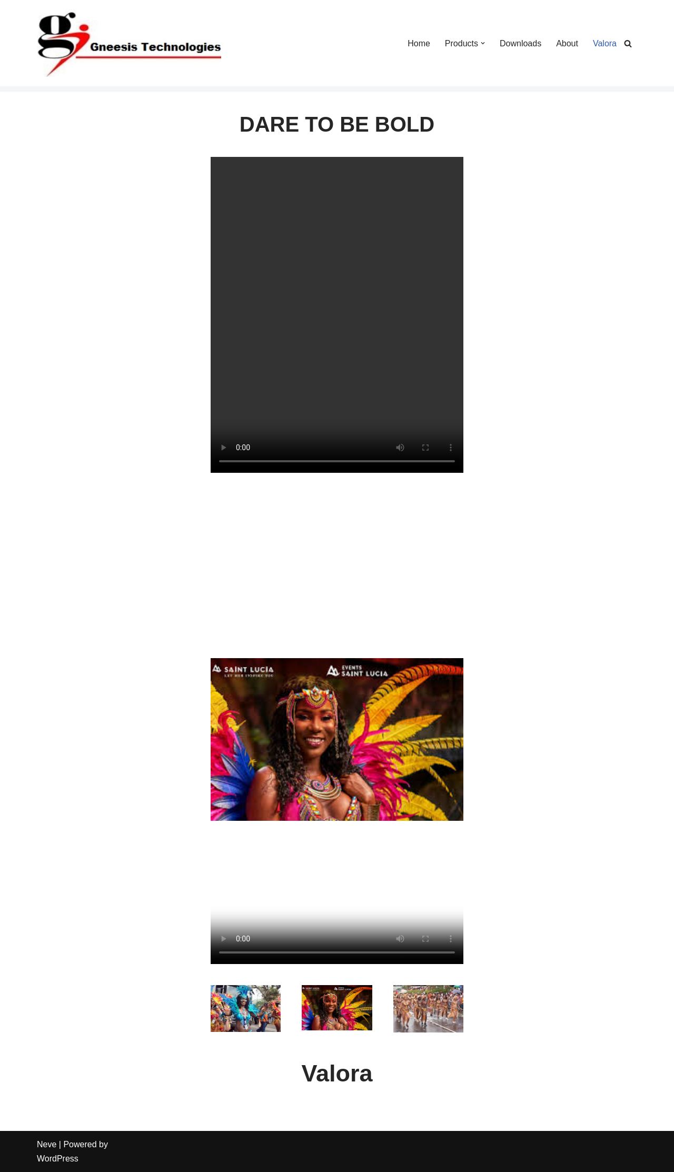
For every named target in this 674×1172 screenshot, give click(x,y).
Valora (605, 43)
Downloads (520, 43)
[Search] (628, 43)
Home (419, 43)
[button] (483, 43)
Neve (46, 1144)
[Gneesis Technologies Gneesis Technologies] (129, 43)
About (567, 43)
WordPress (57, 1158)
